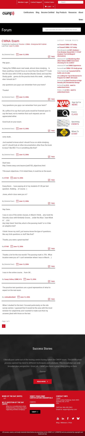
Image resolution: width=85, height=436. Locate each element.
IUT (5, 392)
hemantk (60, 62)
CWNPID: (33, 395)
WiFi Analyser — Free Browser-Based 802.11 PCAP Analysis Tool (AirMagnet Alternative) (69, 46)
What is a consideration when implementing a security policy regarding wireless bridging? (16, 401)
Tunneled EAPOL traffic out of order (69, 65)
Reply (53, 50)
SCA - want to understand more (66, 80)
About (75, 12)
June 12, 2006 (24, 48)
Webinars (64, 416)
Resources (67, 12)
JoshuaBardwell (10, 290)
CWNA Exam (10, 34)
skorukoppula (62, 43)
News (81, 12)
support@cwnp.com (70, 403)
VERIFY (34, 405)
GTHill (6, 171)
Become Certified (43, 12)
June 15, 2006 (14, 39)
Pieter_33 (60, 83)
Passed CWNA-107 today (68, 38)
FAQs (70, 416)
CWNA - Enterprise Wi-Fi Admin (36, 38)
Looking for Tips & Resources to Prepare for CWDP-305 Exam (69, 70)
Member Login (23, 2)
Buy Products (57, 12)
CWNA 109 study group (74, 62)
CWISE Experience (74, 59)
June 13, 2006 (24, 258)
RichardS (60, 74)
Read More (41, 375)
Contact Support (36, 2)
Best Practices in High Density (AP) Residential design (69, 75)
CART (49, 7)
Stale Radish (61, 64)
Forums (21, 38)
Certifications (25, 12)
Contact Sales (49, 2)
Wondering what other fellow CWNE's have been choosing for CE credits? (68, 54)
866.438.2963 (67, 401)
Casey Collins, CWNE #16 (13, 273)
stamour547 (61, 52)
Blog (34, 12)
